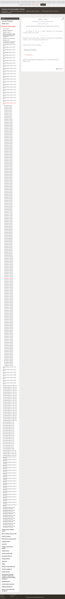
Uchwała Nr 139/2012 (8, 315)
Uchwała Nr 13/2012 (8, 122)
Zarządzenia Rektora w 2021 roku (10, 392)
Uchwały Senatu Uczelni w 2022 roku (9, 75)
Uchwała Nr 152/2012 (8, 334)
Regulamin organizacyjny (8, 29)
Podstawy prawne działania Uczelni (8, 528)
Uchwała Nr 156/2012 (8, 341)
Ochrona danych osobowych (8, 582)
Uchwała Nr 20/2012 (8, 133)
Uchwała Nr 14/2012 (8, 124)
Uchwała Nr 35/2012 (8, 156)
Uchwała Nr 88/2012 (8, 237)
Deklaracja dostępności (7, 585)
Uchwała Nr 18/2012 (8, 130)
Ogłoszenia (4, 560)
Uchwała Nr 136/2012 (8, 310)
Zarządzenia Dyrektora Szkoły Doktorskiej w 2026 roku (9, 506)
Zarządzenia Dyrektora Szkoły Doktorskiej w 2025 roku (9, 509)
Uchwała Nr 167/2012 (8, 357)
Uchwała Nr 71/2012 (8, 211)
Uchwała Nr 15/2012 (8, 125)
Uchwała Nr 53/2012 (8, 183)
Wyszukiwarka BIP (6, 580)
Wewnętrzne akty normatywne (32, 11)
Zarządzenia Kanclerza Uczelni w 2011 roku (9, 496)
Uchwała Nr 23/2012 (8, 137)
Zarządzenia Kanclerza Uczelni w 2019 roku (9, 474)
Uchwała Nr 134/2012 (8, 307)
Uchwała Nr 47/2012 (8, 174)
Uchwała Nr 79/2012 (8, 223)
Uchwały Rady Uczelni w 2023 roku (9, 51)
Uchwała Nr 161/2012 (8, 348)
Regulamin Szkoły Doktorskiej (9, 37)
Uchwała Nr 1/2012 (8, 104)
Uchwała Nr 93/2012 (8, 244)
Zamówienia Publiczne (7, 554)
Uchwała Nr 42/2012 (8, 166)
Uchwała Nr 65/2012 (8, 201)
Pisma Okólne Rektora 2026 (8, 420)
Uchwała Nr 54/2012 (8, 185)
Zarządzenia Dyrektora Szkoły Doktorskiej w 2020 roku (9, 522)
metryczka (60, 67)
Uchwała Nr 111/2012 (8, 272)
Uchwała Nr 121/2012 (8, 287)
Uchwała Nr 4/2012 (8, 108)
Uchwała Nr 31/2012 (8, 150)
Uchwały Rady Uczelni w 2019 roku (9, 62)
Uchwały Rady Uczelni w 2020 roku (9, 59)
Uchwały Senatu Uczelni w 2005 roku (9, 382)
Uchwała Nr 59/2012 (8, 192)
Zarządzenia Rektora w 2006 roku (10, 417)
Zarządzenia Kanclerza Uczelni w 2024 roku (9, 461)
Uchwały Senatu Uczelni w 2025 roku (9, 67)
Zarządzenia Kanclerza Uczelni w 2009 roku (9, 501)
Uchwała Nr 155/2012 (8, 339)
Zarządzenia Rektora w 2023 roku (10, 389)
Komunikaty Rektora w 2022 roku (9, 450)
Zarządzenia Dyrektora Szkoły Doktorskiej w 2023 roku (9, 514)
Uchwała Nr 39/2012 (8, 162)
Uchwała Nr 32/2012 (8, 151)
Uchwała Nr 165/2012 (8, 354)
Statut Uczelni (6, 27)
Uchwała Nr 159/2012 (8, 345)
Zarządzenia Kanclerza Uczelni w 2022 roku (9, 466)
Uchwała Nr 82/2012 (8, 227)
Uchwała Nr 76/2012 (8, 218)
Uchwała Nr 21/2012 (8, 134)
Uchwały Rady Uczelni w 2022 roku (9, 54)
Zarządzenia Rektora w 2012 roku (10, 407)
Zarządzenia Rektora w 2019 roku (10, 395)
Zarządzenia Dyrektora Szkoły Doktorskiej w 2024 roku (9, 512)
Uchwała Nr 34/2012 (8, 154)
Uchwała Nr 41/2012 (8, 165)
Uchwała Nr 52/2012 (8, 182)
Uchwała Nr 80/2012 (8, 224)
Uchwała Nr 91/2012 (8, 241)
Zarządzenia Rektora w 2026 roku (10, 384)
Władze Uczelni (5, 22)
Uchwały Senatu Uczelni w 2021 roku (9, 78)
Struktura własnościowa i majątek (7, 546)
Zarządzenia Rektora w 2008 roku (10, 414)
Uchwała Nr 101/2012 (8, 257)
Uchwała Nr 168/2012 (8, 359)
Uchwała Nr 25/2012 (8, 140)
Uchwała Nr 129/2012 (8, 299)
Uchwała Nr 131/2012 (8, 302)
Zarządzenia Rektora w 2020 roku (10, 394)
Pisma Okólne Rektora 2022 (8, 427)
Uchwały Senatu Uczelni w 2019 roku (9, 83)
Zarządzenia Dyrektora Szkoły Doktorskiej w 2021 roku (9, 520)
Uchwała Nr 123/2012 (8, 290)
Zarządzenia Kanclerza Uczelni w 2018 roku (9, 477)
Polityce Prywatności (35, 4)
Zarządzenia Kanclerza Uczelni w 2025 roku (9, 459)
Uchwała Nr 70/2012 (8, 209)
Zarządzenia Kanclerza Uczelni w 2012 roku (9, 493)
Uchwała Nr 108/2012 (8, 267)
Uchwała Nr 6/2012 (8, 111)
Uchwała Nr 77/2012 (8, 220)
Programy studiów (6, 540)
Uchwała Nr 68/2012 (8, 206)
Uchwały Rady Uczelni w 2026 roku (9, 43)
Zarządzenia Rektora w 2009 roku (10, 412)
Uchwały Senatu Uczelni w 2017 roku (9, 89)
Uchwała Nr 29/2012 (8, 146)
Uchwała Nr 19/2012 (8, 131)
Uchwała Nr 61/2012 (8, 195)
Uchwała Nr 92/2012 (8, 243)
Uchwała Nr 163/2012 (8, 351)
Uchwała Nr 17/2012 (8, 128)
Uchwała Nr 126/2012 (8, 295)
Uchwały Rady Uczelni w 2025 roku (9, 46)
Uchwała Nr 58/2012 (8, 191)
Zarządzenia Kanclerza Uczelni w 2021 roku (9, 469)
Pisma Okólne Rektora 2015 (8, 439)
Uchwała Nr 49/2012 (8, 177)
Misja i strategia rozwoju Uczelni (9, 532)
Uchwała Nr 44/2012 (8, 169)
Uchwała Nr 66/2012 (8, 203)
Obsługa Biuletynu (6, 557)
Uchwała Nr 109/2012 (8, 269)
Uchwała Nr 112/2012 (8, 273)
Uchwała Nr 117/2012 (8, 281)
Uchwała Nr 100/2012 (8, 255)
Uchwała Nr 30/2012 (8, 148)
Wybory (3, 562)
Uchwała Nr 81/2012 (8, 226)
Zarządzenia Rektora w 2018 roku (10, 397)
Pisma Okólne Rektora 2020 (8, 430)
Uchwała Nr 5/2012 (8, 110)
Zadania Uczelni (5, 549)
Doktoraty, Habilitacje (7, 567)
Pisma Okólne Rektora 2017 (8, 435)
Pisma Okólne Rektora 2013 (8, 442)
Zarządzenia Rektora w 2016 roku (10, 400)
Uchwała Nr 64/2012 (8, 200)
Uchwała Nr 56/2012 (8, 188)
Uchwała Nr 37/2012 (8, 159)
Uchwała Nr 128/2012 (8, 298)
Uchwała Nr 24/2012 (8, 139)
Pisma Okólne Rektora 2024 (8, 424)
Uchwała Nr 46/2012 (8, 172)
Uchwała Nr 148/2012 (8, 328)
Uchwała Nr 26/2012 (8, 142)
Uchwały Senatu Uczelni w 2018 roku (9, 86)
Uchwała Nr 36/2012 (8, 157)
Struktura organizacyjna (7, 552)
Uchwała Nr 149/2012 (8, 330)
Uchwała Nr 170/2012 (8, 362)
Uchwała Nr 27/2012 (8, 143)
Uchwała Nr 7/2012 (8, 113)
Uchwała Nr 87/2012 (8, 235)
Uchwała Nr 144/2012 (8, 322)
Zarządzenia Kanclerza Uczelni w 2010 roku (9, 498)
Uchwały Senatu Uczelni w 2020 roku (9, 81)
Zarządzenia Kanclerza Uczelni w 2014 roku (9, 488)
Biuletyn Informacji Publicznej (17, 11)
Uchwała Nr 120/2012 (8, 286)
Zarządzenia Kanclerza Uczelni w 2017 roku (9, 480)
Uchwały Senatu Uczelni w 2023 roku (9, 73)
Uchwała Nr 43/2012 (8, 168)
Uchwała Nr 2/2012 (8, 105)
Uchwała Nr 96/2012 (8, 249)
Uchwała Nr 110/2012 (8, 270)
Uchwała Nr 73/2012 (8, 214)
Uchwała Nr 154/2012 (8, 338)
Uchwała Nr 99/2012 (8, 253)
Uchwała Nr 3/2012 (8, 107)
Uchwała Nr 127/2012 (8, 296)
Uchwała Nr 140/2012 (8, 316)
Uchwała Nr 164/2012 (8, 353)
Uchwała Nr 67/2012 (8, 205)
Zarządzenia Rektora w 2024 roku (10, 387)
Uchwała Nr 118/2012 (8, 282)
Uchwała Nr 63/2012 (8, 198)
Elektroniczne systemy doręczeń (9, 537)
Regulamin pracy (6, 38)
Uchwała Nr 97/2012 (8, 250)
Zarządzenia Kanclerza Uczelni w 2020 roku (9, 472)
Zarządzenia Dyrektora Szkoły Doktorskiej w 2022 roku (9, 517)
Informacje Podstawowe (7, 19)
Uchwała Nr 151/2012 (8, 333)
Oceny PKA (4, 542)
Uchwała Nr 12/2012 (8, 120)
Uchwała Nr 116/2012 (8, 279)
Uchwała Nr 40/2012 (8, 163)
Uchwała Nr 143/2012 (8, 321)
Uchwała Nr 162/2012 (8, 350)
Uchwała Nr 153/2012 (8, 336)
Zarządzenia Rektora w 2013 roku (10, 405)
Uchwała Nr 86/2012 (8, 234)
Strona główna (4, 11)
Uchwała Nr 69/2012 (8, 208)
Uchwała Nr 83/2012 (8, 229)
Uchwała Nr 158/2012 (8, 344)
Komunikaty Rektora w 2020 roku (9, 453)
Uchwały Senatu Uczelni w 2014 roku (9, 96)
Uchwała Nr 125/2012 (8, 293)
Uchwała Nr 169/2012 (8, 360)
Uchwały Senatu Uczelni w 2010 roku (9, 368)
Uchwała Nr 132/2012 (8, 304)
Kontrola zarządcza (6, 534)
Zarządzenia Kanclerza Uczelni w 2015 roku (9, 485)
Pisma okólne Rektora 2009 (8, 447)
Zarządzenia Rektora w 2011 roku (10, 409)
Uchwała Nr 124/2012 (8, 292)
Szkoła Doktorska (6, 570)
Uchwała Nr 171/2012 (8, 363)
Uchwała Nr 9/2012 (8, 116)
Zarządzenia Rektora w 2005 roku (10, 419)
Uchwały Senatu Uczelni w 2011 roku (9, 366)
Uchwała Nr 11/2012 (8, 119)
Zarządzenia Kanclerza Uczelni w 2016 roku (9, 482)
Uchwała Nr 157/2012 (8, 342)
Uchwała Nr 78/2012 (8, 221)
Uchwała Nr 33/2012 (8, 153)
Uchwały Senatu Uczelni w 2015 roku (9, 94)
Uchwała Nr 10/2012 (8, 117)
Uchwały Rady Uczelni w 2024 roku (9, 49)
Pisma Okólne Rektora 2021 (8, 429)
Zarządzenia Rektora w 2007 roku (10, 415)
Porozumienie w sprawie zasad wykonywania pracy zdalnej (9, 41)
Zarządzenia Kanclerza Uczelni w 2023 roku (9, 464)
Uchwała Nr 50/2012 (8, 179)
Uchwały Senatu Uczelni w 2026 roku (9, 65)
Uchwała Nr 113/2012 (8, 275)
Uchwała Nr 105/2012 (8, 263)
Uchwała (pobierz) (29, 53)
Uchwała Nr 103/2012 (8, 260)
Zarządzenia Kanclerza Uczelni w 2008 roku (9, 504)
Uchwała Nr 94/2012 (8, 246)
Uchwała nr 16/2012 (8, 127)
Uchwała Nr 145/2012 (8, 324)
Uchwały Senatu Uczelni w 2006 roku (9, 379)
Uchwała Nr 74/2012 (8, 215)
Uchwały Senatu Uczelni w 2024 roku (9, 70)
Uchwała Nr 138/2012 (8, 313)
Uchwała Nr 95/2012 (8, 247)
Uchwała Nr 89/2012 (8, 238)
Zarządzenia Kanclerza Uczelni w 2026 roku (9, 456)
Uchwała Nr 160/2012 (8, 347)
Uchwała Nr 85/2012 (8, 232)
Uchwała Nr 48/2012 (8, 175)
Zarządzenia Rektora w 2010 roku (10, 410)
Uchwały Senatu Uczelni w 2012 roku (50, 11)
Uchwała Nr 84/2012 (8, 231)
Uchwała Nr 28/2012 (8, 145)
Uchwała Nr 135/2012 (8, 308)
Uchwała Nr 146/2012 (8, 325)
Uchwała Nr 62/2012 (8, 197)
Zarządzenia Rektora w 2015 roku (10, 402)
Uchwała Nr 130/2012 (8, 301)
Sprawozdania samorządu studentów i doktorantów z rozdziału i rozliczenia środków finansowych (8, 575)
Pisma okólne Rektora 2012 (8, 443)
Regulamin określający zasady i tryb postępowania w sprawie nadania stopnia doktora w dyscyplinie (9, 34)
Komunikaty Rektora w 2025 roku (9, 448)
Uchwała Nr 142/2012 (8, 319)
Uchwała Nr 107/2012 (8, 266)
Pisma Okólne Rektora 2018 (8, 434)
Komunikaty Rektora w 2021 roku (9, 452)
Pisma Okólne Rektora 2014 (8, 440)
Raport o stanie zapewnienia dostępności (8, 588)
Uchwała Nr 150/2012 (8, 331)
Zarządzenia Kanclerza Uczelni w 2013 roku (9, 490)
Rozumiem (43, 4)
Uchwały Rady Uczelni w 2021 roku (9, 57)
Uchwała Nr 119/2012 (8, 284)
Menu (3, 17)
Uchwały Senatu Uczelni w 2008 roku (9, 374)
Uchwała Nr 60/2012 (8, 194)
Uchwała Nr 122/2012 (8, 289)
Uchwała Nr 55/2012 (8, 186)
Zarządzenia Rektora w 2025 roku (10, 385)
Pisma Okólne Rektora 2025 (8, 422)
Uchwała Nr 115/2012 (8, 278)
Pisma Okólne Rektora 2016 (8, 437)
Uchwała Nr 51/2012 (8, 180)
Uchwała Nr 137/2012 (8, 312)
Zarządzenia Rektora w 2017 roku (10, 399)
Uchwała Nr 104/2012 (8, 261)
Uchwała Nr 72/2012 (8, 212)
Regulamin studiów (7, 30)
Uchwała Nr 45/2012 (8, 171)
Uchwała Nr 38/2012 (8, 160)
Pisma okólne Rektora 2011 (8, 445)
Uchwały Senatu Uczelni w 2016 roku (9, 91)
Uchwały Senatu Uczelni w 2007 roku (9, 376)
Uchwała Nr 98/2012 (8, 252)
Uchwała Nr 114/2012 (6, 12)
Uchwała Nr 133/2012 (8, 305)
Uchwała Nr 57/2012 (8, 189)
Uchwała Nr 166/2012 (8, 356)
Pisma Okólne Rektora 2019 (8, 432)
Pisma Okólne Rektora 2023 (8, 425)
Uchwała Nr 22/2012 (8, 136)
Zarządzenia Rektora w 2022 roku (10, 390)
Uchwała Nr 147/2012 (8, 327)
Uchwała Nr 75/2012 (8, 217)
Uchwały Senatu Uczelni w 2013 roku (9, 99)
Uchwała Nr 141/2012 (8, 318)
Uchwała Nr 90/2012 (8, 240)
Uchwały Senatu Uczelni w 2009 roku (9, 371)
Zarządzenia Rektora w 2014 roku (10, 404)
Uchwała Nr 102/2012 (8, 258)
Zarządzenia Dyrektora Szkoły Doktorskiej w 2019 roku (9, 525)
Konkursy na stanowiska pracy (8, 565)
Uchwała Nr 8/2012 (8, 114)
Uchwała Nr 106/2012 (8, 264)
